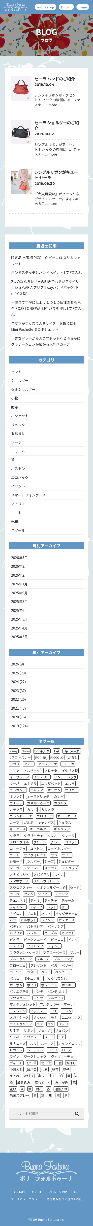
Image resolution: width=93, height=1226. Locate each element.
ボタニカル (32, 978)
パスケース (66, 920)
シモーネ (16, 861)
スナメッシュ (19, 874)
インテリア (41, 777)
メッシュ (39, 1017)
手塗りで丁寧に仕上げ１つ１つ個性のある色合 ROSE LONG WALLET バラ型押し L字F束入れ (46, 308)
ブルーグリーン (21, 959)
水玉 (41, 1075)
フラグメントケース (24, 952)
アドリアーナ (47, 764)
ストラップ (70, 867)
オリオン (54, 790)
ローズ (66, 1050)
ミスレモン (18, 1011)
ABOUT (36, 1192)
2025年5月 (19, 619)
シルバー (33, 861)
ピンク (73, 939)
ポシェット (20, 415)
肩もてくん (43, 1082)
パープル (50, 932)
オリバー (71, 790)
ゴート (14, 855)
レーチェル (35, 1050)
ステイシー (32, 867)
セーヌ (75, 887)
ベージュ (16, 971)
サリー (66, 855)
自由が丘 (61, 1082)
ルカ (61, 1036)
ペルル (46, 971)
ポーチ (16, 442)
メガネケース (19, 1017)
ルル (33, 1043)
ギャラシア (62, 829)
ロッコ (52, 1050)
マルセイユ (56, 997)
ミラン (66, 1011)
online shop (45, 7)
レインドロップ (69, 1043)
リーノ (49, 1036)
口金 (58, 1062)
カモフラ (16, 809)
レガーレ (16, 1050)
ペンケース (63, 971)
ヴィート (16, 1062)
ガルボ (28, 822)
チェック (61, 894)
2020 (15, 716)
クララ (14, 835)
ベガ (54, 965)
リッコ (63, 1024)
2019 (15, 725)
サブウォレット (35, 855)
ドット (52, 907)
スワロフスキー (21, 887)
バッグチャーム (66, 913)
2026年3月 (19, 566)
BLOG (77, 1192)
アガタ (14, 764)
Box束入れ (42, 751)
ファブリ (16, 946)
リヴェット (32, 1036)
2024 (15, 681)
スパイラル (41, 874)
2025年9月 (19, 592)
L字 (56, 751)
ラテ (39, 1024)
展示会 (32, 1069)
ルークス (47, 1043)
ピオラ (14, 939)
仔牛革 (32, 1062)
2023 (15, 690)
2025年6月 (19, 610)
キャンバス (46, 822)
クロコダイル (19, 842)
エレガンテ (18, 790)
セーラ (14, 894)
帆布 (14, 521)
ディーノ (36, 907)
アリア (14, 770)
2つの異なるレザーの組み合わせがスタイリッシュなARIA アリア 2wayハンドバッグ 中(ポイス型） (45, 287)
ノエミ (32, 913)
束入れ (14, 1075)
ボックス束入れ (55, 978)
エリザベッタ (51, 783)
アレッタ (50, 770)
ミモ (54, 1011)
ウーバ (14, 783)
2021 (15, 708)
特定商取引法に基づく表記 (64, 1199)
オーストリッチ (38, 796)
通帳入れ (61, 1089)
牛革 (52, 1075)
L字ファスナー (20, 757)
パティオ (16, 926)
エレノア (36, 790)
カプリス (60, 803)
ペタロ (31, 971)
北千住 (46, 1062)
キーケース (18, 829)
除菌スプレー (19, 1095)
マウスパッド (19, 997)
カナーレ (16, 803)
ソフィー (44, 894)
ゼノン (28, 894)
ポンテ (38, 991)
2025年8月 (19, 601)
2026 (15, 664)
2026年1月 (19, 583)
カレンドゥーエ (21, 816)
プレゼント (38, 965)
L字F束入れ (71, 751)
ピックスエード (35, 939)
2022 (15, 699)
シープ (49, 861)
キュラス (64, 822)
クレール (68, 835)
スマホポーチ (19, 881)
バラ (13, 920)
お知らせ (18, 433)
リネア (14, 1030)
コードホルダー (58, 848)
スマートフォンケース (28, 495)
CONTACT (19, 1192)
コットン (36, 848)
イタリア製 (70, 770)
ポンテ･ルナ (56, 991)
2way (14, 751)
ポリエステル (19, 991)
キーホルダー (39, 829)
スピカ (59, 874)
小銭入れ (16, 1069)
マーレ (68, 1004)
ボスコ (14, 978)
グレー (55, 842)
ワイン (14, 1056)
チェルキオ (18, 900)
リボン (28, 1030)
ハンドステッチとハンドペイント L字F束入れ (46, 272)
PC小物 (40, 757)
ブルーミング (63, 959)
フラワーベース (54, 952)
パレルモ (33, 932)
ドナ (64, 907)
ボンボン (16, 985)
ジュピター (66, 861)
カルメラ (47, 809)
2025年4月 (19, 628)
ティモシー (18, 907)
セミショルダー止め (51, 887)
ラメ (50, 1024)
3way (26, 751)
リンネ (14, 1036)
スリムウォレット (46, 881)
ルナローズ (18, 1043)
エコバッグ (20, 477)
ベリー (66, 965)
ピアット (68, 932)
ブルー (75, 952)
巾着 (44, 1069)
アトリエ (18, 503)
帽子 (66, 1069)
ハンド (16, 371)
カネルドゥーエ (38, 803)
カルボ (32, 809)
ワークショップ (35, 1056)
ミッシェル (38, 1011)
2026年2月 (19, 575)
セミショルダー (23, 389)
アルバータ (32, 770)
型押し (71, 1062)
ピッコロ (57, 939)
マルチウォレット (22, 1004)
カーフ (14, 822)
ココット (71, 842)
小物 (14, 398)
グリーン (39, 842)
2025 (15, 672)
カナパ (58, 796)
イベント (18, 486)
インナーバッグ (65, 777)
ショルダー (20, 380)
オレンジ (16, 796)
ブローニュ (18, 965)
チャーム (18, 450)
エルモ (70, 783)
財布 (14, 406)
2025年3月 (19, 636)
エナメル (30, 783)
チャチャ (50, 900)
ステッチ (50, 867)
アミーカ (68, 764)
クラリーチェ (33, 835)
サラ (54, 855)
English (66, 7)
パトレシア (56, 926)
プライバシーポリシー (26, 1199)
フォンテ (54, 946)
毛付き (28, 1075)
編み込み (23, 1082)
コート (16, 512)
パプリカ (16, 932)
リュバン (61, 1030)
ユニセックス (71, 1017)
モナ (54, 1017)
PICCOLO (57, 757)
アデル (28, 764)
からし (73, 757)
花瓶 (13, 1089)
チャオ (35, 900)
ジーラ (14, 867)
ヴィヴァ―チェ (62, 1056)
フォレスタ (35, 946)
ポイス (32, 985)
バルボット (29, 920)
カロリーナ (45, 816)
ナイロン (16, 913)
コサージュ (18, 848)
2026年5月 (19, 557)
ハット (46, 913)
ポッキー (68, 985)
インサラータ (19, 777)
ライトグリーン (21, 1024)
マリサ (38, 997)
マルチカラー (49, 1004)
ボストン (18, 468)
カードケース (66, 816)
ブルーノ (42, 959)
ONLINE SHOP (57, 1192)
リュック (18, 424)
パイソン (47, 920)
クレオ (52, 835)
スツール (18, 530)
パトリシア (35, 926)
